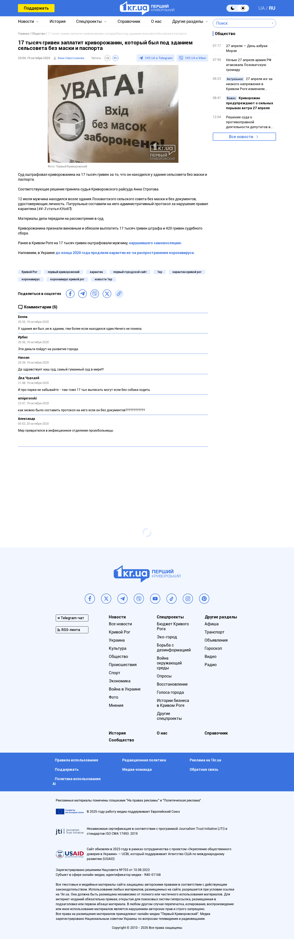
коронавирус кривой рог (67, 279)
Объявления (216, 640)
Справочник (129, 21)
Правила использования (76, 760)
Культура (117, 648)
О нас (156, 21)
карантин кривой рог (187, 272)
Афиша (212, 623)
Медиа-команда (137, 769)
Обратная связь (204, 769)
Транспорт (214, 632)
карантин (96, 272)
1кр (159, 272)
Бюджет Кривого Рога (173, 626)
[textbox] (241, 23)
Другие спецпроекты (169, 716)
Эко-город (167, 636)
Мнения (116, 705)
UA (261, 8)
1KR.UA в (159, 58)
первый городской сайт (130, 272)
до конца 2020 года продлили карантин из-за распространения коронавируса (125, 253)
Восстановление (172, 684)
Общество (118, 656)
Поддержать (36, 8)
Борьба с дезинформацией (174, 647)
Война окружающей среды (169, 663)
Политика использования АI (76, 781)
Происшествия (123, 664)
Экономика (119, 680)
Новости (26, 21)
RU (272, 8)
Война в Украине (124, 689)
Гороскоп (213, 648)
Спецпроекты (89, 21)
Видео (210, 656)
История (58, 21)
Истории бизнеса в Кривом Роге (173, 703)
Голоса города (170, 692)
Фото (113, 697)
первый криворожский (63, 272)
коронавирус (31, 279)
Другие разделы (187, 21)
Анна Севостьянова (71, 58)
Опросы (164, 676)
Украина (117, 640)
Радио (211, 664)
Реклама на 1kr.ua (205, 760)
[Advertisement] (113, 479)
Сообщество (121, 740)
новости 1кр (103, 279)
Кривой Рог (29, 272)
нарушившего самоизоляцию (155, 243)
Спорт (114, 672)
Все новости (241, 136)
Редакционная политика (144, 760)
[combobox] (241, 23)
